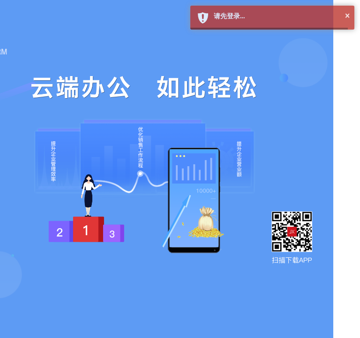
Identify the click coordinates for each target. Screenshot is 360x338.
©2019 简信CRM (261, 309)
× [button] (347, 13)
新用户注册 (245, 214)
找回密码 (286, 214)
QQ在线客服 (224, 300)
